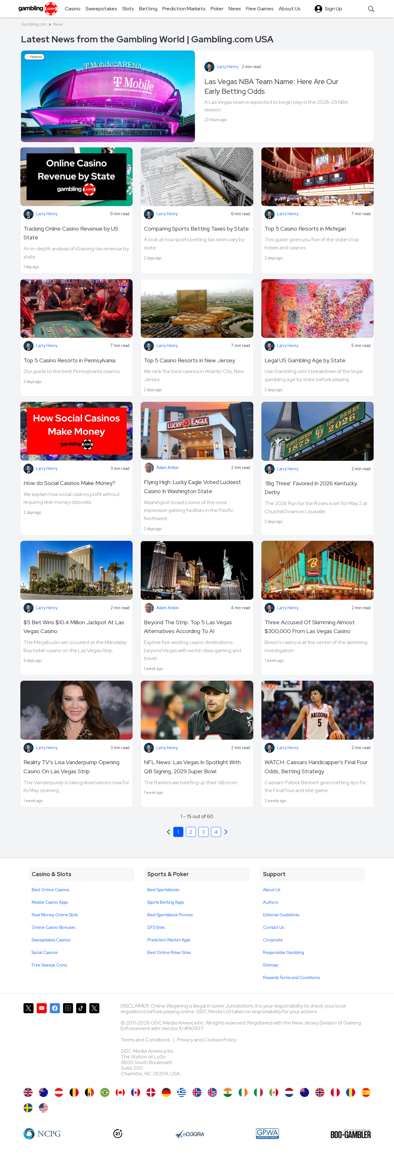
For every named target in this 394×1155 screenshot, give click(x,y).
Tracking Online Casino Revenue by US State (71, 233)
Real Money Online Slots (55, 915)
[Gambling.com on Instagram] (68, 1042)
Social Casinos (45, 952)
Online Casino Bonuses (53, 927)
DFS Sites (156, 927)
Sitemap (270, 965)
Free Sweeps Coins (49, 965)
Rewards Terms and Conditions (291, 977)
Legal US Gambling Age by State (305, 360)
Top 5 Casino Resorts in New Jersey (189, 360)
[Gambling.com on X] (29, 1042)
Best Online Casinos (50, 889)
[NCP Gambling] (42, 1133)
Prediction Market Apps (168, 940)
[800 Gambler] (351, 1133)
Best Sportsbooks (163, 889)
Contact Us (273, 927)
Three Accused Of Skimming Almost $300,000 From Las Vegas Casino (310, 627)
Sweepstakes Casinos (51, 940)
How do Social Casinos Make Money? (69, 483)
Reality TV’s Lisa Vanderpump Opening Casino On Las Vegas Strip (71, 766)
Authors (270, 902)
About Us (271, 889)
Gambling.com (34, 24)
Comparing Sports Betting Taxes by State (196, 228)
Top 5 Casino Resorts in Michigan (305, 228)
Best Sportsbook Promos (170, 915)
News (58, 24)
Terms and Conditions (146, 1039)
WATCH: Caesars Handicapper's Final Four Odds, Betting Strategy (316, 766)
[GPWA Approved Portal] (267, 1133)
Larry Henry (227, 66)
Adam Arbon (167, 467)
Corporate (273, 940)
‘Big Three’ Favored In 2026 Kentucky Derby (311, 488)
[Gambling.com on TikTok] (81, 1042)
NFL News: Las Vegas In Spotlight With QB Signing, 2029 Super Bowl (192, 766)
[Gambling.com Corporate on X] (94, 1042)
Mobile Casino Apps (50, 902)
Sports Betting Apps (165, 902)
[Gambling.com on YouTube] (42, 1042)
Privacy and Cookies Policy (206, 1039)
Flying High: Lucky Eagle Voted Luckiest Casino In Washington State (192, 486)
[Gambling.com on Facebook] (55, 1042)
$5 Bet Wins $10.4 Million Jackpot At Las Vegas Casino (74, 627)
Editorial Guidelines (281, 915)
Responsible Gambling (283, 952)
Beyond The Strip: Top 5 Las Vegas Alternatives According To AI (188, 627)
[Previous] (226, 831)
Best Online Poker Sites (169, 952)
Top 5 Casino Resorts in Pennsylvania (69, 360)
